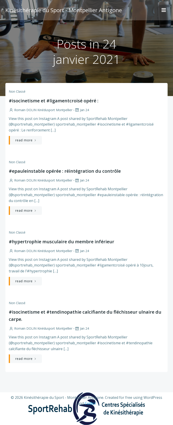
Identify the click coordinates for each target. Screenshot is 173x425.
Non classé (17, 91)
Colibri (90, 403)
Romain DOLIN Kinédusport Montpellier (40, 110)
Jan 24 (82, 110)
